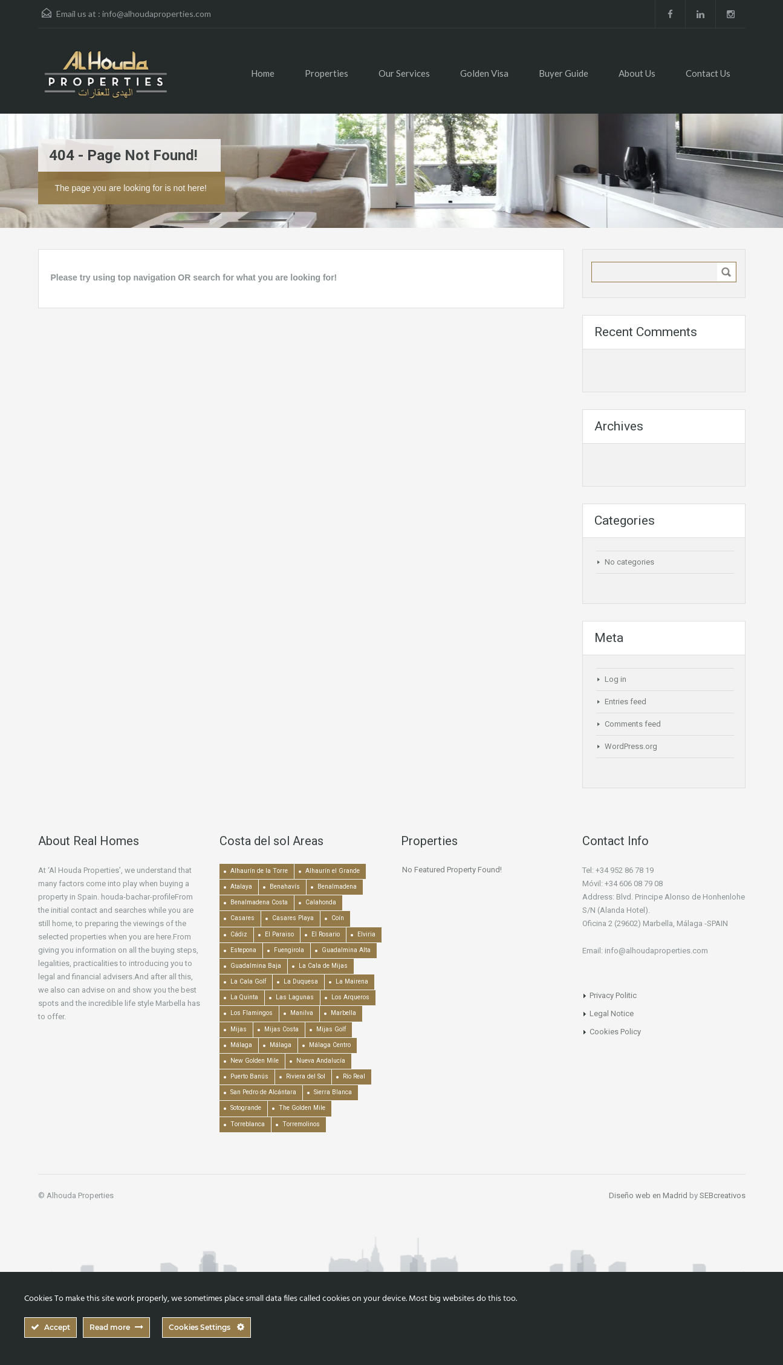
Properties (326, 73)
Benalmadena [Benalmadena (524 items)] (337, 886)
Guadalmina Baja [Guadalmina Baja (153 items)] (255, 965)
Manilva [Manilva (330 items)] (301, 1013)
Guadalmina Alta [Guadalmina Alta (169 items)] (346, 950)
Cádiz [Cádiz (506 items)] (238, 934)
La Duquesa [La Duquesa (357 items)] (301, 981)
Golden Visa (484, 73)
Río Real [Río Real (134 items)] (354, 1076)
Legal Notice (612, 1013)
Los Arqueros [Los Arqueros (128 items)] (350, 997)
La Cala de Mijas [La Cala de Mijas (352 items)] (323, 965)
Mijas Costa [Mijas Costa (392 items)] (281, 1029)
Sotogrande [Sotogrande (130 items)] (245, 1107)
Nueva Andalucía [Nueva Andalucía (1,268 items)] (320, 1060)
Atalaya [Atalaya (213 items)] (241, 886)
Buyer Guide (563, 73)
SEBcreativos (723, 1195)
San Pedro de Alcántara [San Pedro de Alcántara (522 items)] (263, 1092)
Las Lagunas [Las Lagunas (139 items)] (295, 997)
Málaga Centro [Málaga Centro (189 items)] (330, 1045)
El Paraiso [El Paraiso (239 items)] (279, 934)
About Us (637, 73)
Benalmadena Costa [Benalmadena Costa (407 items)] (259, 902)
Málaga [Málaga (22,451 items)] (241, 1045)
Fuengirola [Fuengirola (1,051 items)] (289, 950)
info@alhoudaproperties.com (156, 13)
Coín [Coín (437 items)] (337, 918)
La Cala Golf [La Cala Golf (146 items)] (248, 981)
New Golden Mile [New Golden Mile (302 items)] (254, 1060)
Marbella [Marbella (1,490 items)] (343, 1013)
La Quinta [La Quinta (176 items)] (244, 997)
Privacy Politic (613, 995)
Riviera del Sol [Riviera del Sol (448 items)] (305, 1076)
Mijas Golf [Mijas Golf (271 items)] (331, 1029)
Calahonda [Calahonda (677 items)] (320, 902)
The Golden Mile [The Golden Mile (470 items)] (302, 1107)
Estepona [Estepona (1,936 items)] (243, 950)
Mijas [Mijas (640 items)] (238, 1029)
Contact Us (708, 73)
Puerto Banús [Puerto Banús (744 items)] (249, 1076)
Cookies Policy (615, 1031)
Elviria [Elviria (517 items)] (366, 934)
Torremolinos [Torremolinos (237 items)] (301, 1124)
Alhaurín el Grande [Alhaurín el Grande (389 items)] (332, 870)
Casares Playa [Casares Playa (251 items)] (293, 918)
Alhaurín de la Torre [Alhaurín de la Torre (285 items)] (259, 870)
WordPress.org (631, 746)
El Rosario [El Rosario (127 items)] (325, 934)
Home (263, 73)
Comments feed (633, 723)
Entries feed (625, 701)
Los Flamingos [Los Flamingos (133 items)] (251, 1013)
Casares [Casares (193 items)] (242, 918)
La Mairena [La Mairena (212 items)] (352, 981)
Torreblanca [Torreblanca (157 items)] (247, 1124)
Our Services (404, 73)
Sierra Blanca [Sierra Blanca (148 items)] (333, 1092)
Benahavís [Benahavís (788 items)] (285, 886)
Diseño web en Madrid (648, 1195)
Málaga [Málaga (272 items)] (280, 1045)
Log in (615, 679)
